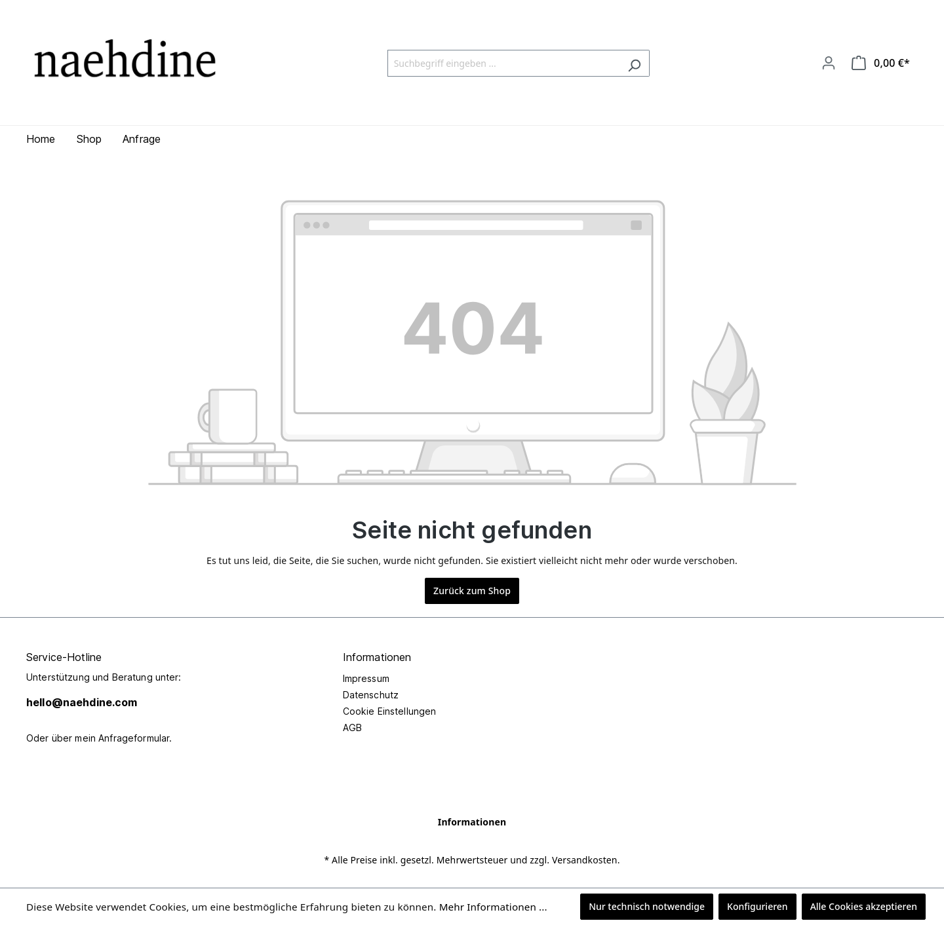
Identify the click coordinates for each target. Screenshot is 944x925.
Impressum (366, 678)
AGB (352, 727)
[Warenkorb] (881, 62)
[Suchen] (634, 63)
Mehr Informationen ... (493, 906)
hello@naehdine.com (82, 702)
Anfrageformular (133, 738)
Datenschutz (371, 694)
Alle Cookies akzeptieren (863, 906)
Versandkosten (585, 860)
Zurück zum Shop (472, 590)
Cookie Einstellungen (390, 711)
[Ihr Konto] (829, 62)
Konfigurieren (757, 906)
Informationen (472, 822)
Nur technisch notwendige (647, 906)
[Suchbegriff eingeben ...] (503, 63)
